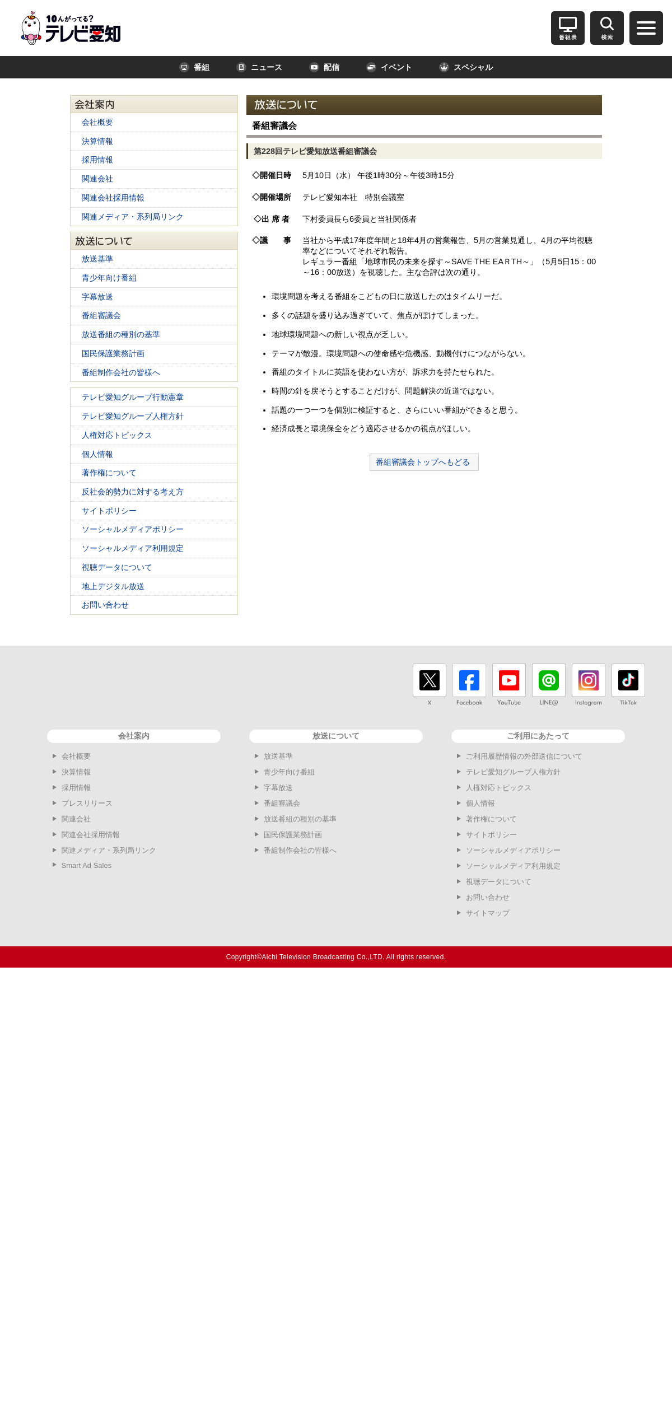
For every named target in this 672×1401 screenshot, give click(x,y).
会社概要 (97, 122)
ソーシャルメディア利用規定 (133, 548)
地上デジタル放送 (113, 586)
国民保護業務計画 (113, 353)
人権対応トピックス (117, 435)
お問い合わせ (105, 604)
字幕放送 (97, 296)
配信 (324, 67)
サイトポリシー (109, 510)
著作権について (109, 472)
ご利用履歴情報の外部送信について (524, 756)
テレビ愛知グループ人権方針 (133, 416)
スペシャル (466, 67)
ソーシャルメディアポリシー (133, 529)
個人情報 (97, 454)
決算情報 (97, 141)
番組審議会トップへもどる (423, 461)
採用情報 (97, 159)
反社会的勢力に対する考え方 (133, 491)
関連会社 (97, 178)
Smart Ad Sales (87, 865)
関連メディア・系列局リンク (133, 216)
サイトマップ (488, 913)
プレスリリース (87, 803)
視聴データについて (117, 567)
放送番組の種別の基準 (121, 334)
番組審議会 (101, 315)
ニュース (259, 67)
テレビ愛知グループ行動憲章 (133, 397)
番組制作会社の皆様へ (121, 372)
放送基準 (97, 258)
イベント (389, 67)
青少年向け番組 (109, 277)
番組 (194, 67)
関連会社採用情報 (113, 197)
